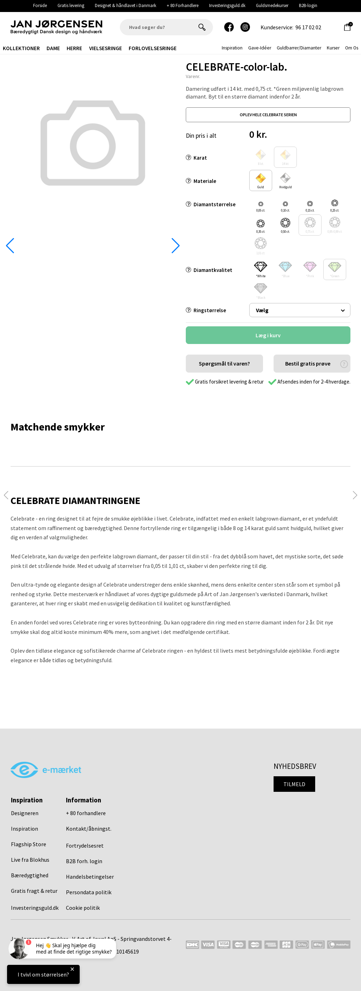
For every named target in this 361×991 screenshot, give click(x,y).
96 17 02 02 (308, 27)
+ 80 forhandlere (86, 813)
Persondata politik (88, 892)
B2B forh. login (84, 861)
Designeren (24, 813)
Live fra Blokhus (30, 859)
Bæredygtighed (29, 875)
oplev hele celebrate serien (268, 114)
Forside (40, 5)
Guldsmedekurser (272, 5)
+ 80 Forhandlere (182, 5)
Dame (53, 48)
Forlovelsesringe (153, 48)
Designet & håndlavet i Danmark (125, 5)
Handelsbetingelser (90, 876)
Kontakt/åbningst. (88, 828)
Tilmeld (294, 784)
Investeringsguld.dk (227, 5)
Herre (74, 48)
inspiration (232, 48)
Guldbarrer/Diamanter (299, 48)
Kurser (333, 48)
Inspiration (24, 828)
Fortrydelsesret (85, 845)
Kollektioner (21, 48)
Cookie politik (83, 907)
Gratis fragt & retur (34, 890)
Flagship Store (28, 844)
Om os (351, 48)
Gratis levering (70, 5)
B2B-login (308, 5)
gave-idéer (259, 48)
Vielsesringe (105, 48)
